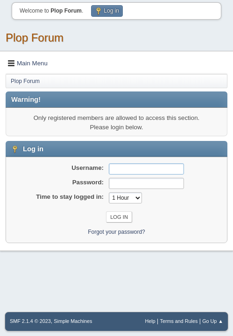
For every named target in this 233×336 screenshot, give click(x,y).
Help (150, 321)
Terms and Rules (179, 321)
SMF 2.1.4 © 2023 (30, 321)
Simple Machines (73, 321)
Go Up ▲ (212, 321)
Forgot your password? (116, 232)
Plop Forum (35, 37)
